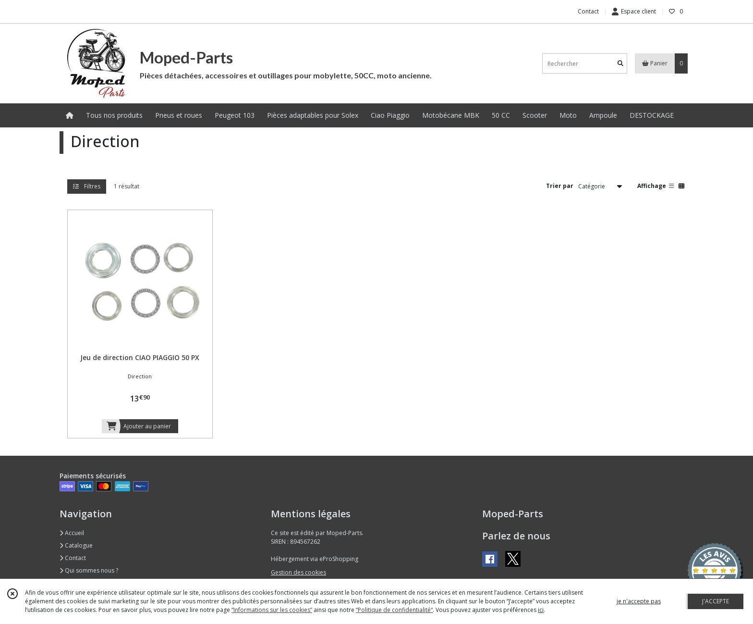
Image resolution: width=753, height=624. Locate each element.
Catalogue (76, 545)
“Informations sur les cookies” (271, 610)
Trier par (559, 186)
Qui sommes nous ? (89, 570)
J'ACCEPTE (715, 601)
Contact (588, 11)
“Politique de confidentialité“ (394, 610)
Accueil (72, 533)
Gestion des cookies (298, 572)
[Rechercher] (620, 63)
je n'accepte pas (639, 601)
